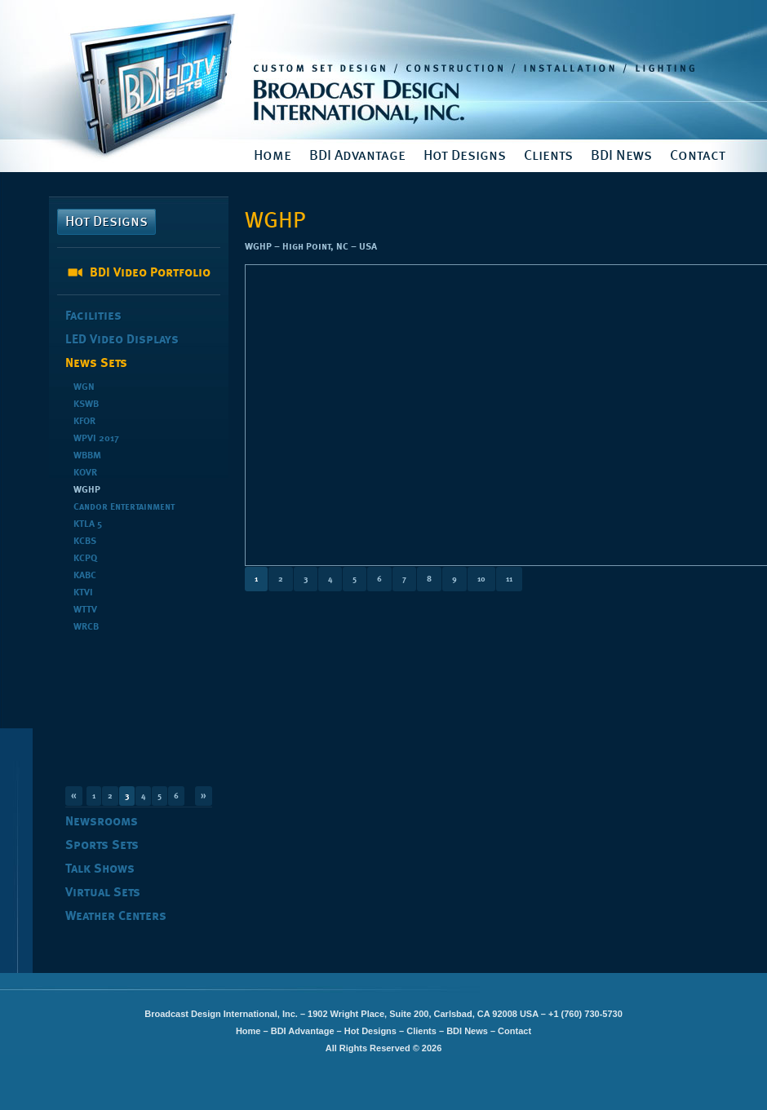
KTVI (83, 593)
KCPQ (85, 559)
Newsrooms (101, 822)
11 (509, 579)
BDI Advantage (357, 155)
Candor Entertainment (124, 507)
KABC (84, 576)
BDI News (621, 155)
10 (481, 579)
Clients (548, 155)
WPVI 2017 (96, 439)
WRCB (86, 627)
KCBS (84, 541)
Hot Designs (464, 155)
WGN (84, 387)
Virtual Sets (102, 893)
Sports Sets (102, 845)
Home (272, 155)
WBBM (87, 456)
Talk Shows (100, 869)
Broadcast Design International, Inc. (383, 69)
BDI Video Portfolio (150, 273)
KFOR (84, 422)
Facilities (93, 316)
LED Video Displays (122, 340)
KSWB (86, 404)
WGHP (86, 490)
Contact (697, 155)
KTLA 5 (87, 524)
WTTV (85, 610)
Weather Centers (115, 916)
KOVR (85, 473)
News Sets (96, 363)
